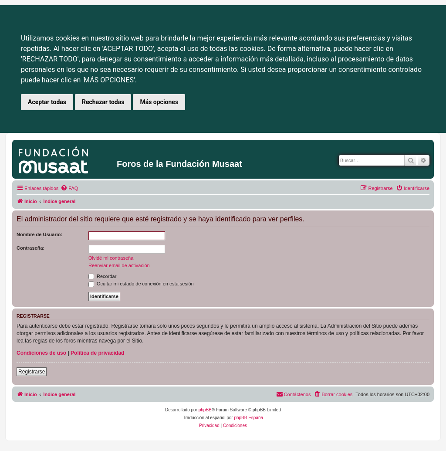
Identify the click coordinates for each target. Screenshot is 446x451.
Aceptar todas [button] (47, 101)
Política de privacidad (97, 353)
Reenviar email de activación (119, 265)
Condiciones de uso (41, 353)
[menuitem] (69, 188)
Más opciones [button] (159, 101)
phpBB (205, 409)
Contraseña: (30, 248)
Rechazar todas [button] (103, 101)
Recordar (102, 276)
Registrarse (31, 372)
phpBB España (248, 417)
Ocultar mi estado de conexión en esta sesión (141, 283)
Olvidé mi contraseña (110, 258)
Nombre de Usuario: (39, 234)
